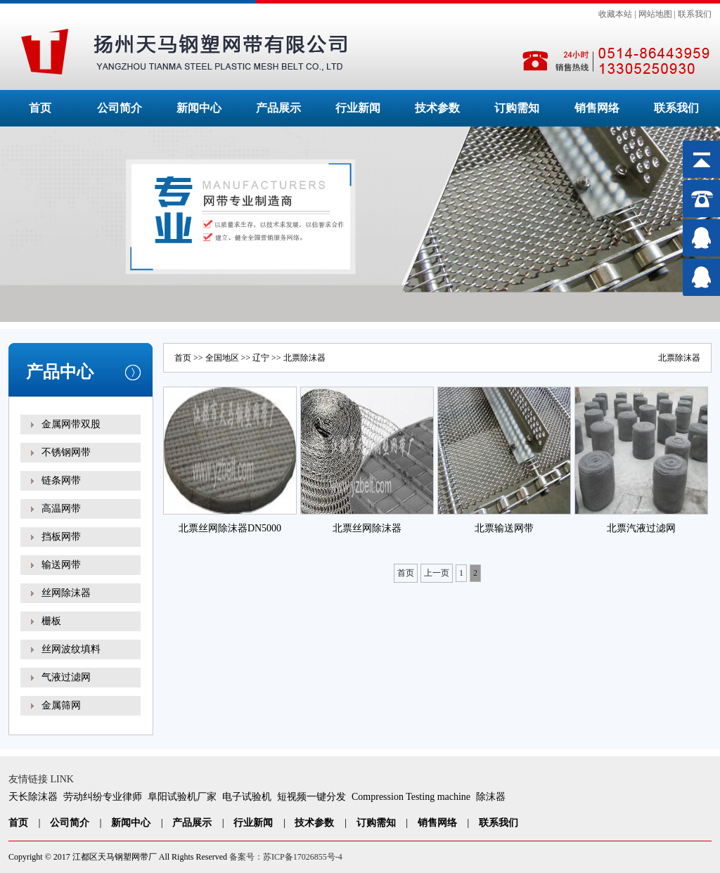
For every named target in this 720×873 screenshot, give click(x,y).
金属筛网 (61, 705)
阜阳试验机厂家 (182, 796)
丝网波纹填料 (71, 649)
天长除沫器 (33, 796)
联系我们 (695, 14)
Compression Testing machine (411, 796)
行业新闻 (357, 108)
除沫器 (491, 796)
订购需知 (516, 108)
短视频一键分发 (311, 796)
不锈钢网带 (66, 452)
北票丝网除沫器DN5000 (230, 528)
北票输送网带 (504, 528)
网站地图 (655, 14)
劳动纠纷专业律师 (102, 796)
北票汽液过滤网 (641, 528)
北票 (291, 358)
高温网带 (61, 508)
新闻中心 (198, 108)
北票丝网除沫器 (367, 528)
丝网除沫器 (66, 593)
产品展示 (278, 108)
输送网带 (61, 565)
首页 (40, 108)
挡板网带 (61, 536)
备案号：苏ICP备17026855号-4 (285, 857)
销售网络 (596, 108)
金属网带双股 (71, 424)
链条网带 (61, 480)
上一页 (436, 573)
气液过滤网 (66, 677)
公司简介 (119, 108)
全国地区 (222, 358)
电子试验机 (246, 796)
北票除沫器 (679, 358)
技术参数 (437, 108)
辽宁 (260, 358)
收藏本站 (615, 14)
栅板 (51, 621)
